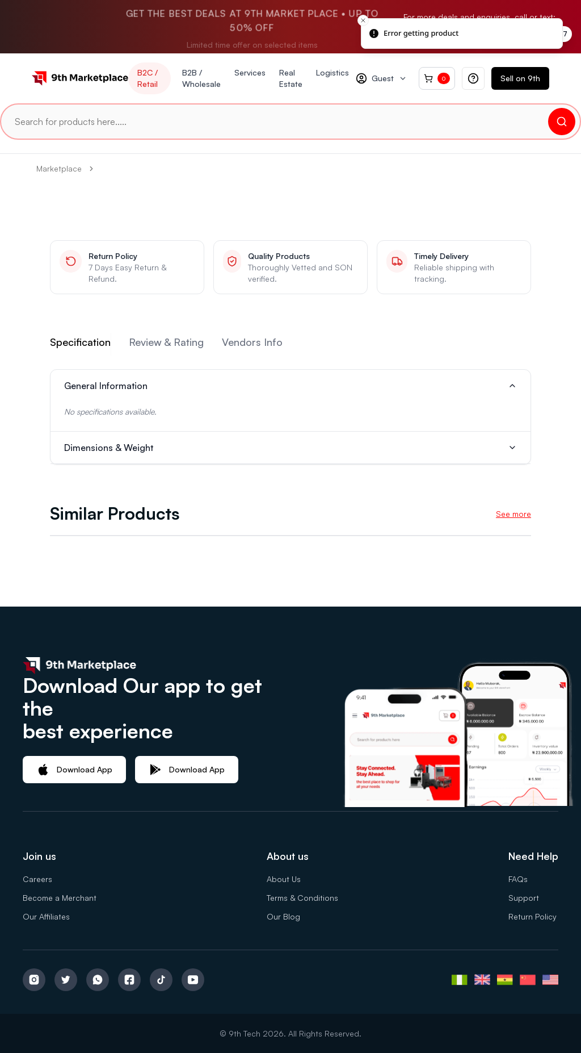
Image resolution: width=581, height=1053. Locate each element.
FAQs (518, 879)
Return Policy (532, 916)
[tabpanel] (290, 417)
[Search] (561, 121)
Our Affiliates (46, 916)
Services (250, 72)
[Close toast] (363, 20)
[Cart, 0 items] (437, 78)
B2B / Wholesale (201, 78)
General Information (290, 385)
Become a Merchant (59, 897)
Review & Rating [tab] (166, 342)
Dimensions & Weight (290, 447)
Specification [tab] (80, 342)
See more (513, 514)
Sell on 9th (520, 78)
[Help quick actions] (473, 78)
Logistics (332, 72)
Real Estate (290, 78)
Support (523, 897)
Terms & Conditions (302, 897)
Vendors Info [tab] (252, 342)
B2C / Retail (147, 78)
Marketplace (59, 168)
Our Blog (283, 916)
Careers (37, 879)
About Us (284, 879)
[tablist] (290, 344)
